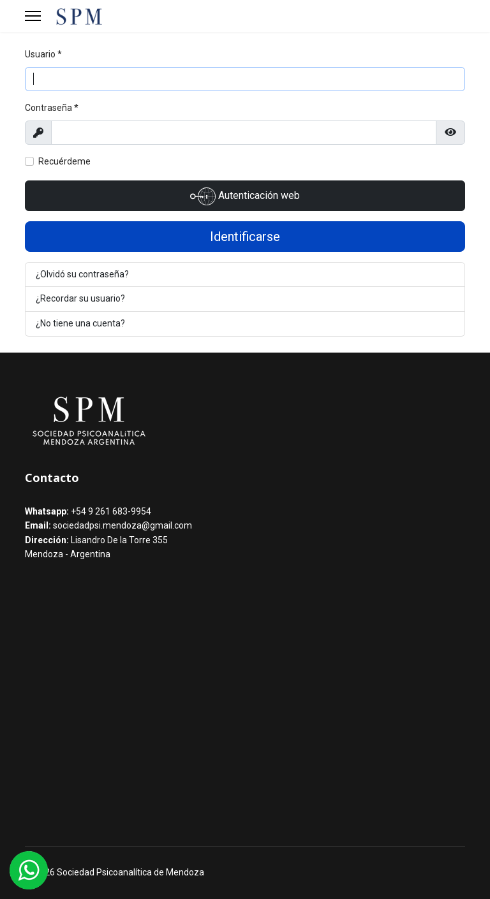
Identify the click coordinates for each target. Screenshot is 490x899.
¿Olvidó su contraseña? (82, 274)
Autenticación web (245, 196)
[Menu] (33, 16)
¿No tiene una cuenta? (80, 323)
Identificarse (245, 236)
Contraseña (51, 108)
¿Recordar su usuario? (80, 298)
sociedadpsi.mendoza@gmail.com (122, 525)
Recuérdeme (64, 161)
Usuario (43, 54)
